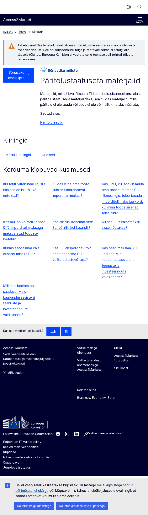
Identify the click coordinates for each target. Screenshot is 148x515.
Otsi (139, 7)
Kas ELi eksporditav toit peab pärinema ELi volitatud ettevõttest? (71, 254)
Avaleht (8, 31)
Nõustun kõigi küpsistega (34, 506)
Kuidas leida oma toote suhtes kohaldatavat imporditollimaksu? (70, 190)
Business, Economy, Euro (96, 398)
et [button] (128, 7)
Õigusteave (11, 462)
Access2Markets (15, 348)
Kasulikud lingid (18, 155)
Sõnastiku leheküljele (16, 75)
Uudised (48, 155)
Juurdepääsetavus (17, 467)
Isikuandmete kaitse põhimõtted (26, 457)
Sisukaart (121, 368)
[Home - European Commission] (31, 423)
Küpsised (9, 452)
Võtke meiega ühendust (105, 433)
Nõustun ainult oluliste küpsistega (82, 506)
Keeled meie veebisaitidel (21, 447)
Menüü (139, 20)
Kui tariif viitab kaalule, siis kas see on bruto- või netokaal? (24, 190)
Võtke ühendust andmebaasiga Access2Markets (89, 365)
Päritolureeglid (51, 122)
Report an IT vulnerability (22, 442)
